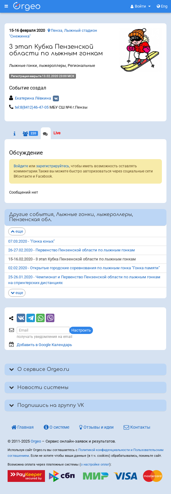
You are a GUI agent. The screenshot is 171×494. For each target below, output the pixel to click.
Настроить (81, 330)
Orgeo (36, 441)
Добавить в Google (44, 344)
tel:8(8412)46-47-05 (32, 107)
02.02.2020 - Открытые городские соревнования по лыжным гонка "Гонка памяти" (84, 268)
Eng (162, 6)
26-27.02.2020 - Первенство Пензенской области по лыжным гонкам (71, 250)
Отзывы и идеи (96, 427)
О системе (56, 427)
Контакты (137, 427)
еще (17, 231)
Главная (22, 427)
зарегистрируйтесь (52, 166)
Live (56, 133)
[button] (141, 6)
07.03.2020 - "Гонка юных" (31, 241)
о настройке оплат (95, 464)
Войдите (21, 166)
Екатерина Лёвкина (33, 98)
